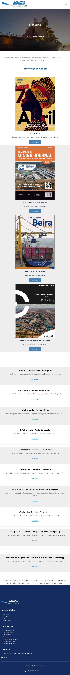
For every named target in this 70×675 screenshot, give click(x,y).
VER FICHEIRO (35, 379)
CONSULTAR (35, 399)
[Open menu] (66, 4)
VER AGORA (35, 458)
